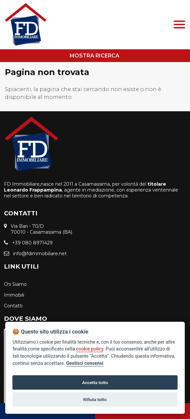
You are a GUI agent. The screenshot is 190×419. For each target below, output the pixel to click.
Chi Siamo (15, 284)
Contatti (13, 306)
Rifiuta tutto (95, 399)
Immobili (14, 295)
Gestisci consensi (84, 363)
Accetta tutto (95, 382)
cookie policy (89, 349)
